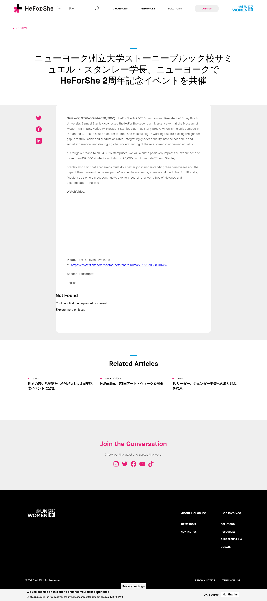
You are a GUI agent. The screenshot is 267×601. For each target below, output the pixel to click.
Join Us (207, 8)
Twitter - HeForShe (125, 464)
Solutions (175, 8)
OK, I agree (211, 595)
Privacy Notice (205, 580)
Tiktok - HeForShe (151, 464)
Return (21, 28)
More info (116, 597)
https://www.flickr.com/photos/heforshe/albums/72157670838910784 (119, 265)
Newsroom (188, 524)
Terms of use (231, 580)
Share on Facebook (39, 129)
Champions (120, 8)
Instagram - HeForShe (116, 464)
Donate (226, 547)
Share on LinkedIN (39, 141)
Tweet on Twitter (39, 118)
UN (242, 8)
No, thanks (230, 594)
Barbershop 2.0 (231, 539)
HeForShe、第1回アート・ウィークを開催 (131, 383)
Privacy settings (133, 586)
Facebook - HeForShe (133, 464)
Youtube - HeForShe (142, 464)
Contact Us (189, 531)
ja (59, 8)
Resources (148, 8)
